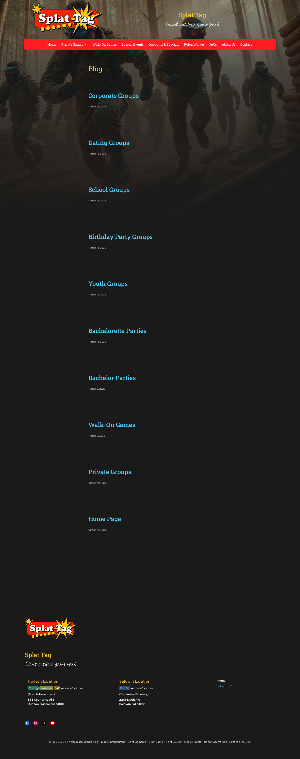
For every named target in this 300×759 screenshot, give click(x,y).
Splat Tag (192, 15)
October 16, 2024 (98, 482)
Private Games (74, 44)
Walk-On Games (104, 44)
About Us (228, 44)
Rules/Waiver (194, 44)
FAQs (213, 44)
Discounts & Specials (164, 44)
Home (51, 44)
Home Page (104, 518)
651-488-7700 (226, 686)
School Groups (109, 189)
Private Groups (109, 471)
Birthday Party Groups (120, 236)
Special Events (133, 44)
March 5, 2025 (96, 435)
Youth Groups (108, 283)
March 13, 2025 (97, 106)
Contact (246, 44)
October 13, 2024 (98, 529)
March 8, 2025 (96, 388)
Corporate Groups (113, 95)
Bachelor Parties (112, 377)
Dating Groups (109, 142)
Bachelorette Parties (117, 330)
